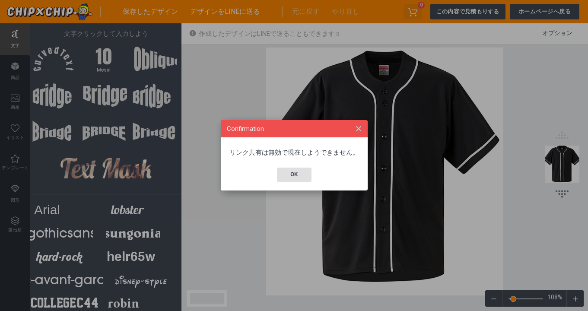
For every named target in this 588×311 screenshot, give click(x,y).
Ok (294, 174)
